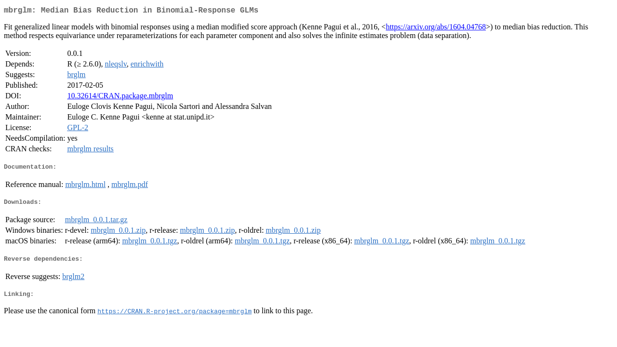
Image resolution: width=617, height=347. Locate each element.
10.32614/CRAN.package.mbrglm (120, 97)
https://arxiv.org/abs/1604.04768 (436, 29)
